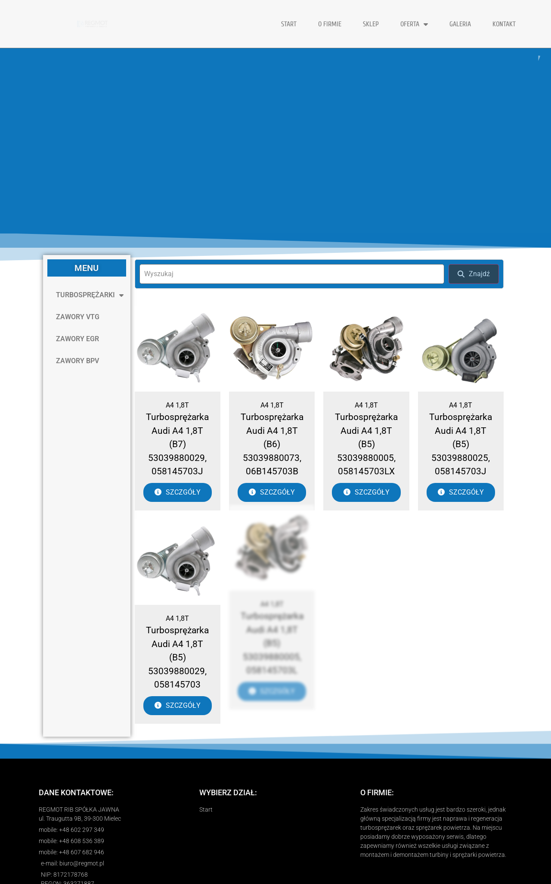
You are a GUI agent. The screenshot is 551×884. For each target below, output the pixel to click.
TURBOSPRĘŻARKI (90, 295)
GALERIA (460, 24)
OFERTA (414, 24)
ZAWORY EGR (77, 339)
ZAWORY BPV (77, 361)
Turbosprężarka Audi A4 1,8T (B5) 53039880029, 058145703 (177, 629)
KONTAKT (504, 24)
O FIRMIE (329, 24)
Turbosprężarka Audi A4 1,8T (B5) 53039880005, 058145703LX (366, 444)
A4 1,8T (177, 405)
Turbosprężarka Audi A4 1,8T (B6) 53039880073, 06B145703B (272, 444)
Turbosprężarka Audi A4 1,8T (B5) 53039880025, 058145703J (460, 444)
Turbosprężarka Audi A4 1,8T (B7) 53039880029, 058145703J (177, 444)
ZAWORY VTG (77, 317)
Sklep (371, 24)
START (289, 24)
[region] (275, 140)
